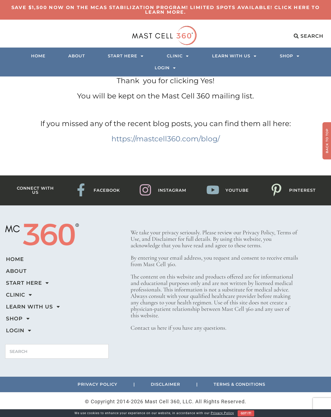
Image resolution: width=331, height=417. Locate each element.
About (76, 55)
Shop (290, 56)
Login (165, 68)
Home (38, 55)
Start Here (126, 56)
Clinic (178, 56)
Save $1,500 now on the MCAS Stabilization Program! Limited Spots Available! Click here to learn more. (165, 10)
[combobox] (57, 351)
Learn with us (234, 56)
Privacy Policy (222, 413)
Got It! (246, 413)
